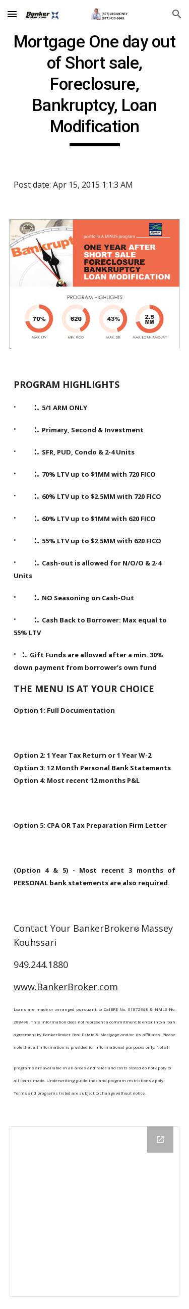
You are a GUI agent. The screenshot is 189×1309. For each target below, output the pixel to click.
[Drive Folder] (95, 1211)
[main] (95, 88)
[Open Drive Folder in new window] (160, 1139)
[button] (12, 14)
